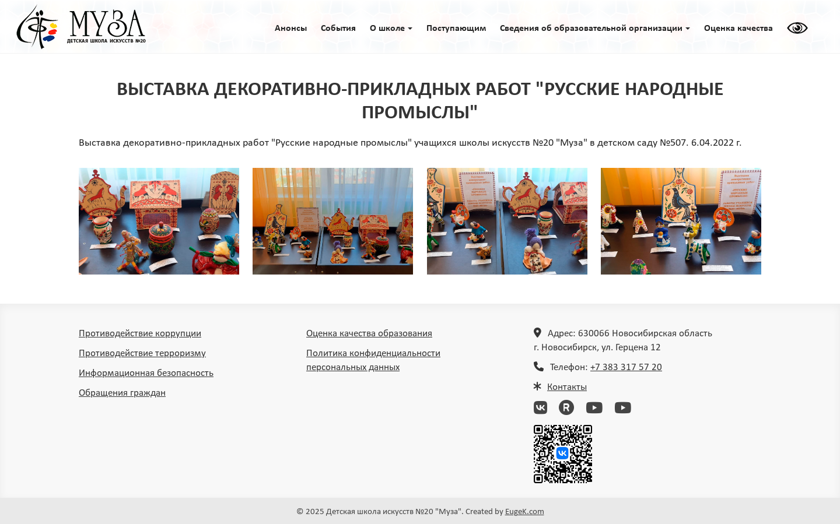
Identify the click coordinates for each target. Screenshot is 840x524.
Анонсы (291, 28)
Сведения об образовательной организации (595, 28)
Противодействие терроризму (142, 353)
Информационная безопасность (146, 373)
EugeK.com (524, 512)
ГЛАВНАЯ (81, 27)
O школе (391, 28)
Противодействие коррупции (140, 334)
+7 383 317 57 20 (626, 367)
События (338, 28)
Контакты (567, 387)
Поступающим (456, 28)
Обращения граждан (122, 393)
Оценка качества (738, 28)
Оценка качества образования (369, 334)
